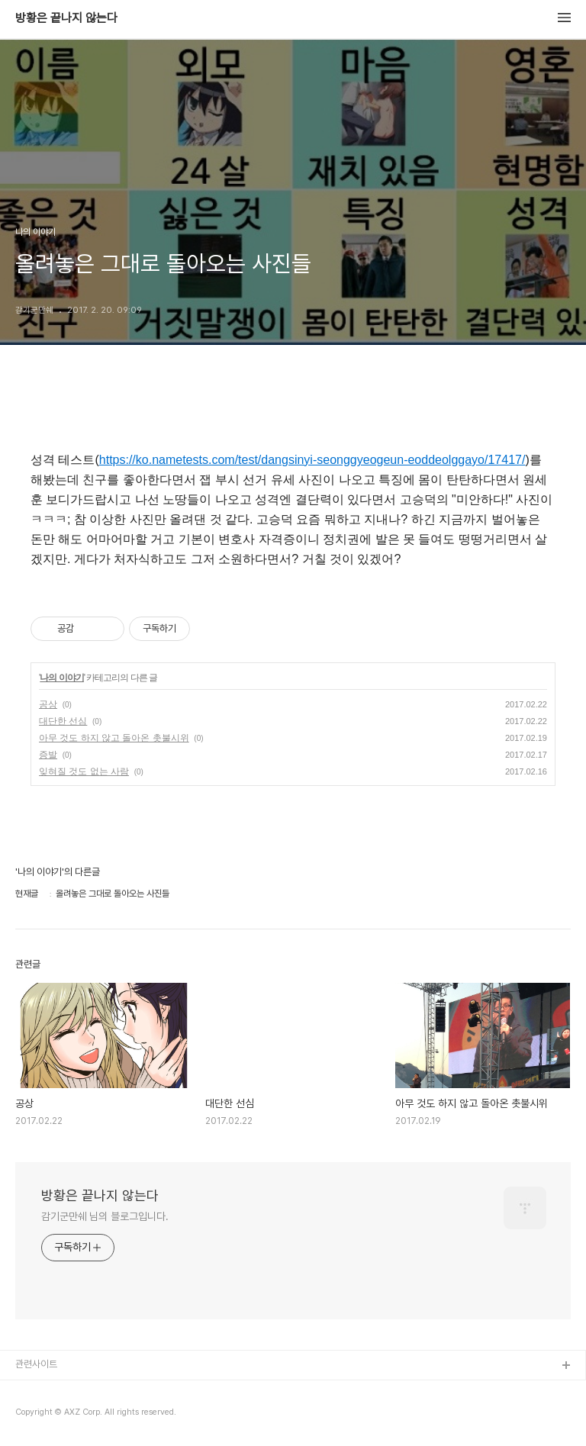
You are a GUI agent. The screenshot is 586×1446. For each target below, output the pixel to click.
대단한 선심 (63, 721)
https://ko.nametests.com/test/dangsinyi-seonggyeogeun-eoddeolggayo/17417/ (312, 459)
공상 (48, 704)
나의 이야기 (61, 677)
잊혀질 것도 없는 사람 (84, 771)
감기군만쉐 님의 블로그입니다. (104, 1216)
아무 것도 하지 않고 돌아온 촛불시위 (114, 738)
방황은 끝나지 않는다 (66, 18)
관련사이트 (36, 1364)
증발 (48, 754)
